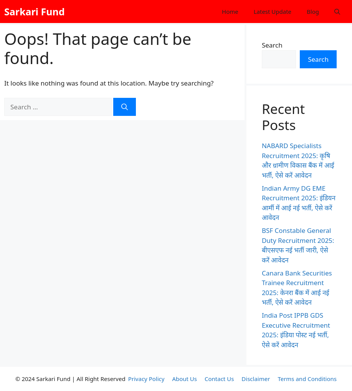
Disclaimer (255, 379)
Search (272, 45)
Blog (313, 11)
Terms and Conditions (307, 379)
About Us (184, 379)
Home (230, 11)
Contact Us (219, 379)
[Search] (124, 107)
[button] (337, 11)
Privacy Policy (146, 379)
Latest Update (272, 11)
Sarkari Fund (34, 11)
